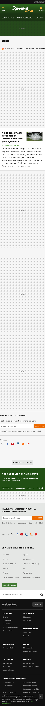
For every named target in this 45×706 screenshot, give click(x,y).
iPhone (5, 573)
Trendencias (7, 663)
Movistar (30, 488)
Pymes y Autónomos (31, 666)
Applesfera (7, 624)
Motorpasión (28, 648)
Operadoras (20, 488)
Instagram (18, 443)
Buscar (42, 595)
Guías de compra (9, 563)
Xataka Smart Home (10, 627)
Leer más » (33, 163)
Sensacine (27, 632)
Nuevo (41, 10)
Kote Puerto (13, 166)
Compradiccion (8, 670)
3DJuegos (27, 617)
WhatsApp (27, 573)
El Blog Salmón (28, 663)
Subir (36, 604)
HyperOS (32, 48)
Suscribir (39, 426)
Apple (25, 554)
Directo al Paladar (9, 648)
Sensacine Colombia (31, 689)
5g (24, 568)
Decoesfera (7, 666)
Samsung (21, 48)
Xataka (5, 617)
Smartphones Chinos (11, 577)
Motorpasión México (31, 692)
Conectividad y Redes (31, 577)
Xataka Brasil (7, 685)
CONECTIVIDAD (8, 18)
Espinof (26, 636)
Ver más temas (9, 585)
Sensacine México (30, 685)
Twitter (2, 443)
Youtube (13, 443)
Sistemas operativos (11, 145)
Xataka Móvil (22, 8)
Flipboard (29, 443)
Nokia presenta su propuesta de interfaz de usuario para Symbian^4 (12, 137)
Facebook (7, 443)
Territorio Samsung (31, 563)
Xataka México (8, 682)
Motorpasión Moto (30, 651)
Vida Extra (27, 620)
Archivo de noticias (23, 462)
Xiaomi (5, 559)
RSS (23, 443)
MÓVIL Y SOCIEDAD (24, 18)
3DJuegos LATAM (29, 682)
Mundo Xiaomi (8, 630)
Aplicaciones (28, 559)
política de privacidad (33, 431)
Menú (3, 10)
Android (42, 48)
